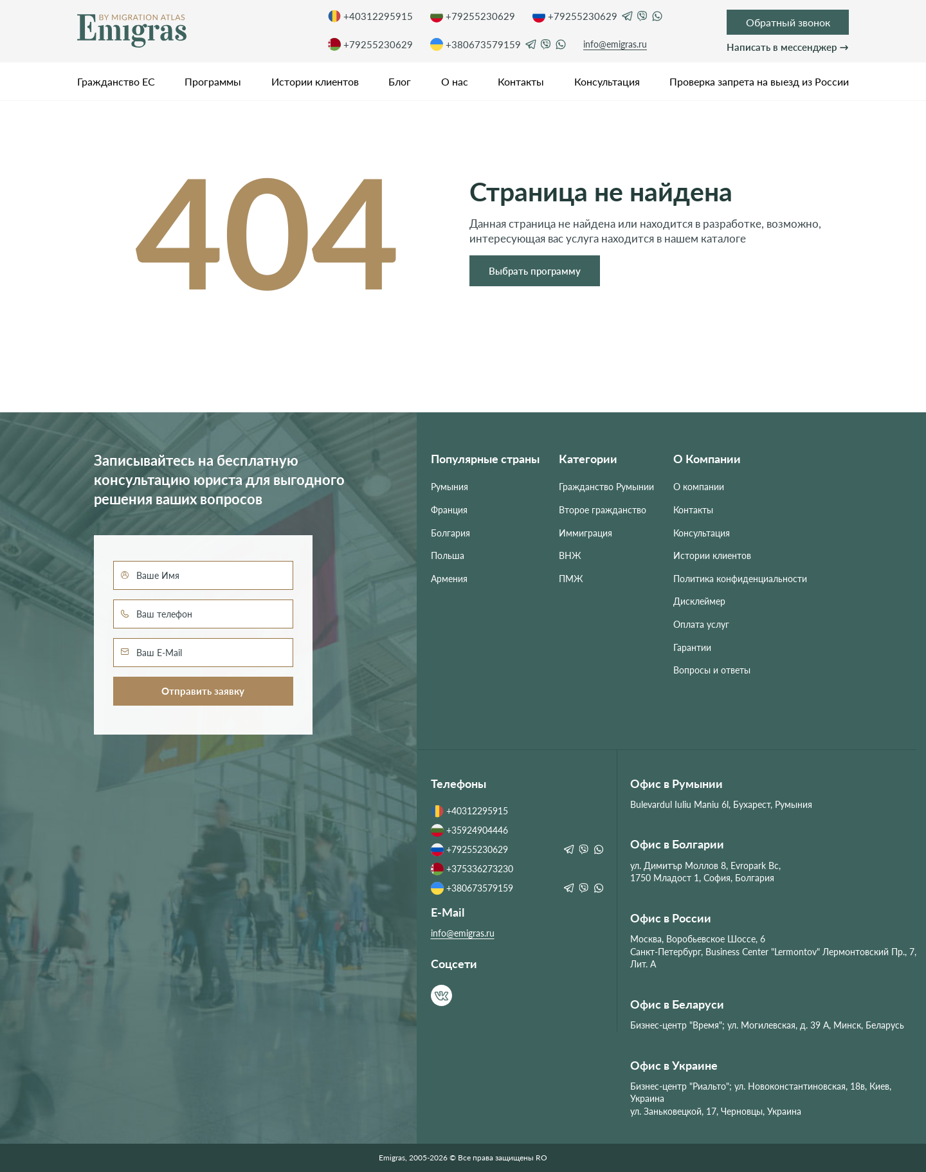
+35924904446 (469, 830)
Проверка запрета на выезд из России (759, 81)
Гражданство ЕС (116, 81)
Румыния (449, 486)
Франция (449, 509)
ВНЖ (570, 555)
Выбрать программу (535, 271)
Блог (399, 81)
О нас (454, 81)
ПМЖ (571, 578)
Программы (213, 81)
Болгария (450, 532)
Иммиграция (585, 532)
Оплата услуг (701, 624)
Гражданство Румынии (606, 486)
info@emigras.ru (615, 44)
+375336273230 (472, 869)
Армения (449, 578)
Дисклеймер (699, 601)
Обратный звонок (788, 22)
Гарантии (692, 647)
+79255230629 (472, 16)
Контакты (521, 81)
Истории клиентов (315, 81)
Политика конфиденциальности (740, 578)
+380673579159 (475, 44)
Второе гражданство (602, 509)
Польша (447, 555)
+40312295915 (370, 16)
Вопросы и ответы (711, 669)
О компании (698, 486)
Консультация (607, 81)
